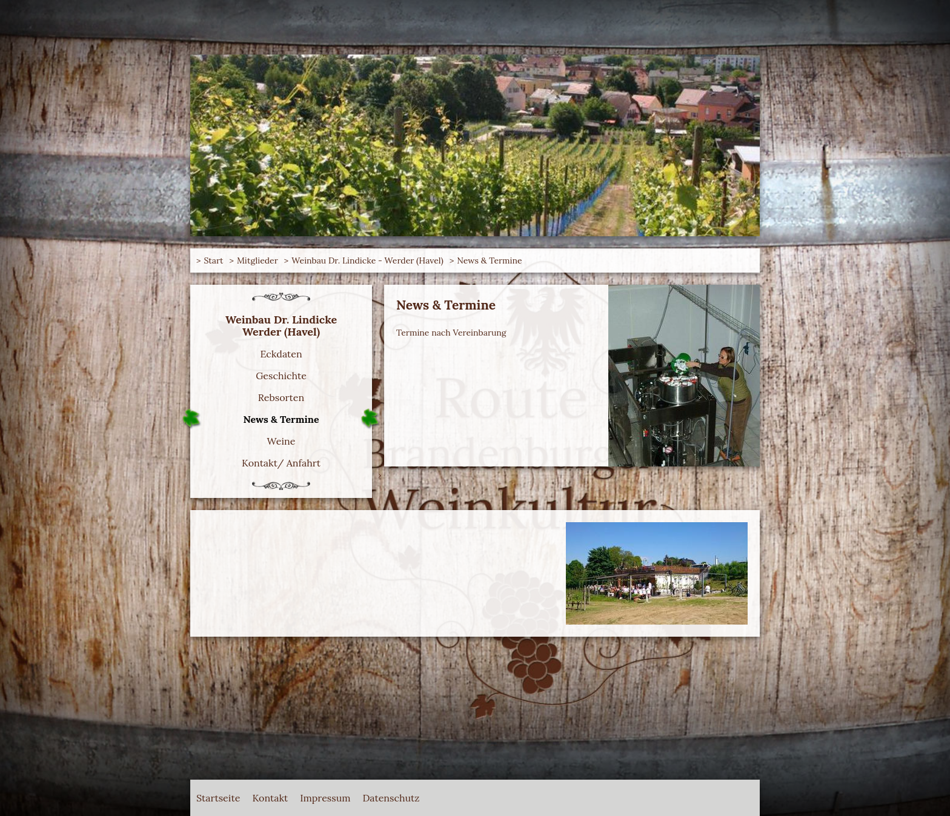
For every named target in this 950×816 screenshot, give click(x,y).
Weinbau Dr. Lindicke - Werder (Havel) (367, 260)
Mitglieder (257, 260)
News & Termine (489, 260)
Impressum (325, 798)
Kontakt (270, 798)
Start (213, 260)
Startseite (218, 798)
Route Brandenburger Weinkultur (244, 60)
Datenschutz (391, 798)
